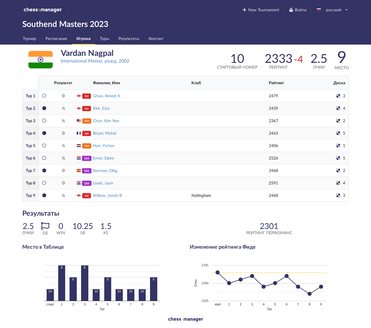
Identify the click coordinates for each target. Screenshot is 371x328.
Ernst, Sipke (103, 157)
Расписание (56, 38)
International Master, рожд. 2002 (95, 60)
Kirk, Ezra (101, 108)
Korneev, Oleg (105, 170)
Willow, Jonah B (107, 195)
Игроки (83, 38)
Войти (297, 9)
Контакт (156, 38)
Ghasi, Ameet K (106, 95)
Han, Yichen (103, 145)
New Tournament (260, 9)
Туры (104, 38)
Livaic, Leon (103, 182)
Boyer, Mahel (104, 133)
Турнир (29, 38)
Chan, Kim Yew (106, 120)
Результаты (128, 38)
